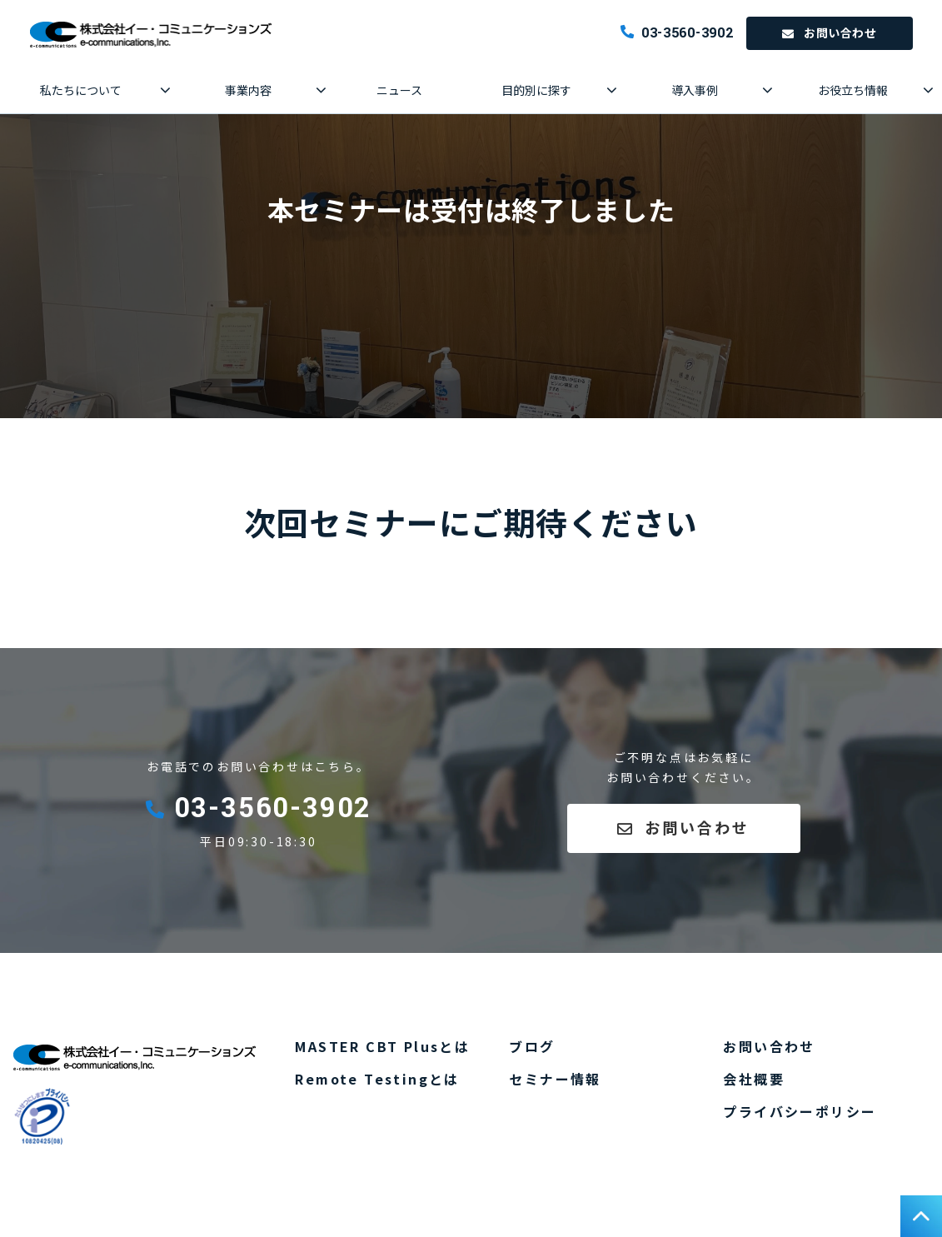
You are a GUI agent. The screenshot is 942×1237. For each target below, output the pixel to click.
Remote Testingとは (377, 1079)
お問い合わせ (840, 32)
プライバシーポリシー (799, 1111)
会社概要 (754, 1079)
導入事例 (694, 90)
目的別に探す (536, 90)
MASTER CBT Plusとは (382, 1046)
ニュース (399, 90)
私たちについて (81, 90)
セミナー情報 (555, 1079)
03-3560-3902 (687, 33)
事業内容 (248, 90)
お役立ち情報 (853, 90)
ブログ (532, 1046)
